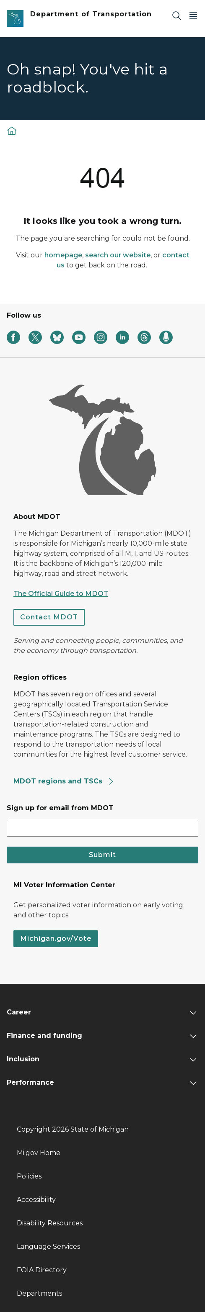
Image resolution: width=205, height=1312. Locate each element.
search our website (118, 255)
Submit (102, 855)
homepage (63, 255)
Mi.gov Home (38, 1153)
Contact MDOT (49, 617)
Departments (39, 1293)
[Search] (176, 15)
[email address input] (102, 828)
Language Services (48, 1246)
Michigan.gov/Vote (55, 938)
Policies (29, 1176)
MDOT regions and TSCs (63, 781)
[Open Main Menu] (193, 15)
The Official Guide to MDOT (60, 594)
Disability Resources (50, 1223)
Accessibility (36, 1200)
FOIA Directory (42, 1270)
